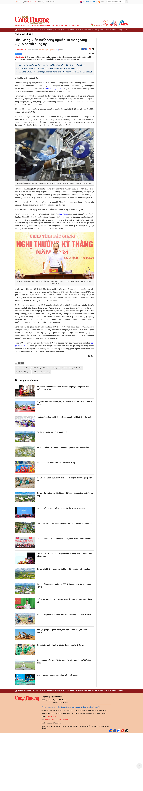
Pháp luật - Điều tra (69, 29)
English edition (89, 2)
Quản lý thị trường (40, 29)
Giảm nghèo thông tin (46, 25)
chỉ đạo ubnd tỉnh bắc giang (41, 372)
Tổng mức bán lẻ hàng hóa (51, 368)
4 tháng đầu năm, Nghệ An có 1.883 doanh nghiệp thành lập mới (64, 417)
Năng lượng (87, 29)
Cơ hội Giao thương (74, 25)
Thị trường (79, 29)
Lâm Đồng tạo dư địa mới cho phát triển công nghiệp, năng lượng (64, 523)
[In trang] (93, 53)
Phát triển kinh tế (23, 34)
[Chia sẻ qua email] (90, 53)
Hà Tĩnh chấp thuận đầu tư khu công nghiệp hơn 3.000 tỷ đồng (63, 447)
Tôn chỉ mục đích (94, 707)
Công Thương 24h (28, 29)
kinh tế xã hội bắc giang (23, 372)
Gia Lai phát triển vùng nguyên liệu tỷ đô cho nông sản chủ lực (63, 569)
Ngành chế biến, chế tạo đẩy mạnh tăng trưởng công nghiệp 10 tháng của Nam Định (51, 65)
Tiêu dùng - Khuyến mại (110, 29)
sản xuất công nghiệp (53, 88)
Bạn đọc (120, 29)
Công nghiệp (58, 29)
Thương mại (50, 29)
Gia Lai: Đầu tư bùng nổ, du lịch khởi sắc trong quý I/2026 (61, 508)
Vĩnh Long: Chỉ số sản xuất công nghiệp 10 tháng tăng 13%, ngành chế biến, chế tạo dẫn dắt (55, 72)
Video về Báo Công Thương (65, 707)
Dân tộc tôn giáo (61, 25)
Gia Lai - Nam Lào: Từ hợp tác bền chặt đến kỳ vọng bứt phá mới (64, 539)
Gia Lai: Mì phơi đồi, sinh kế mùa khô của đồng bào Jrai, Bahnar (64, 615)
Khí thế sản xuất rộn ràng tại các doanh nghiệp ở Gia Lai (60, 645)
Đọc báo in (34, 25)
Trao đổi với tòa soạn (81, 707)
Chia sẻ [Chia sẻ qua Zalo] (18, 53)
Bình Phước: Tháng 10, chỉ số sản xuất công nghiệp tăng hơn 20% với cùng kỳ (49, 68)
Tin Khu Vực (96, 24)
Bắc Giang (63, 214)
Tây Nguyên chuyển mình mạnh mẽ (52, 432)
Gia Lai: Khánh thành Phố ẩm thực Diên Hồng (56, 463)
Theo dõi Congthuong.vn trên (47, 49)
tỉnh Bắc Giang (36, 368)
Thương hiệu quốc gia (22, 25)
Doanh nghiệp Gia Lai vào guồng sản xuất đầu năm (58, 675)
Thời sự (20, 29)
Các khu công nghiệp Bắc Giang (72, 368)
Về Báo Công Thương (48, 707)
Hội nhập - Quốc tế (97, 29)
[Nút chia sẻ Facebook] (30, 54)
